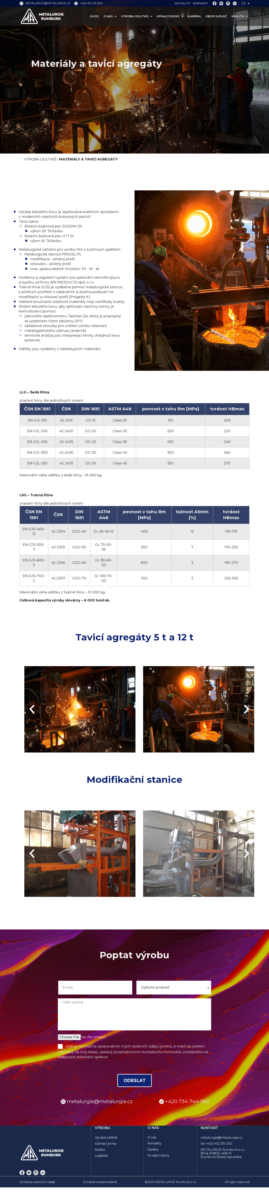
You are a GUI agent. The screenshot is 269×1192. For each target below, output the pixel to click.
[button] (32, 709)
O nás (152, 1138)
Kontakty (155, 1144)
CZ (245, 3)
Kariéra (153, 1150)
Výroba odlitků (106, 1138)
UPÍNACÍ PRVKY (170, 16)
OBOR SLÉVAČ (216, 16)
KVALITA (239, 16)
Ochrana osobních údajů (37, 1183)
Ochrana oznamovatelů (100, 1183)
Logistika (101, 1156)
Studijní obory (158, 1156)
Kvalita (100, 1150)
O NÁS (109, 16)
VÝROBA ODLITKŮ (136, 16)
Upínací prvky (106, 1144)
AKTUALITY (182, 3)
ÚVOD (94, 16)
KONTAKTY (200, 3)
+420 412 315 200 (219, 1144)
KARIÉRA (194, 16)
